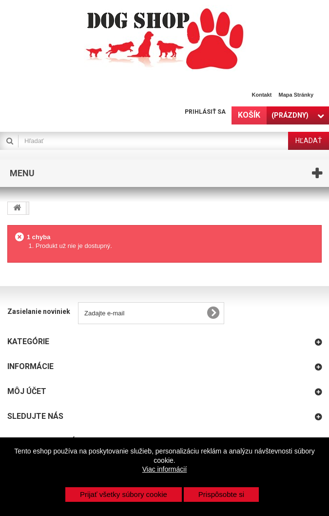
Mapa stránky (295, 95)
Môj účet (26, 391)
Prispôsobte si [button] (221, 494)
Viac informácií (164, 469)
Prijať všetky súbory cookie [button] (123, 494)
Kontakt (262, 95)
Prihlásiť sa (205, 111)
